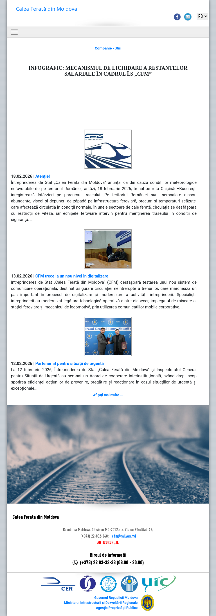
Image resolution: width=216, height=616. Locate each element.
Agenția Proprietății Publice (117, 608)
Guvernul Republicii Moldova (116, 598)
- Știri (108, 48)
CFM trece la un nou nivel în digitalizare (71, 276)
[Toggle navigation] (14, 32)
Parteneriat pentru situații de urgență (69, 363)
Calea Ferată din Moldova (46, 8)
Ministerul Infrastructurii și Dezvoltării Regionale (101, 603)
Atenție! (42, 176)
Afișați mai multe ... (108, 395)
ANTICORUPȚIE (108, 543)
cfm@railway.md (124, 536)
